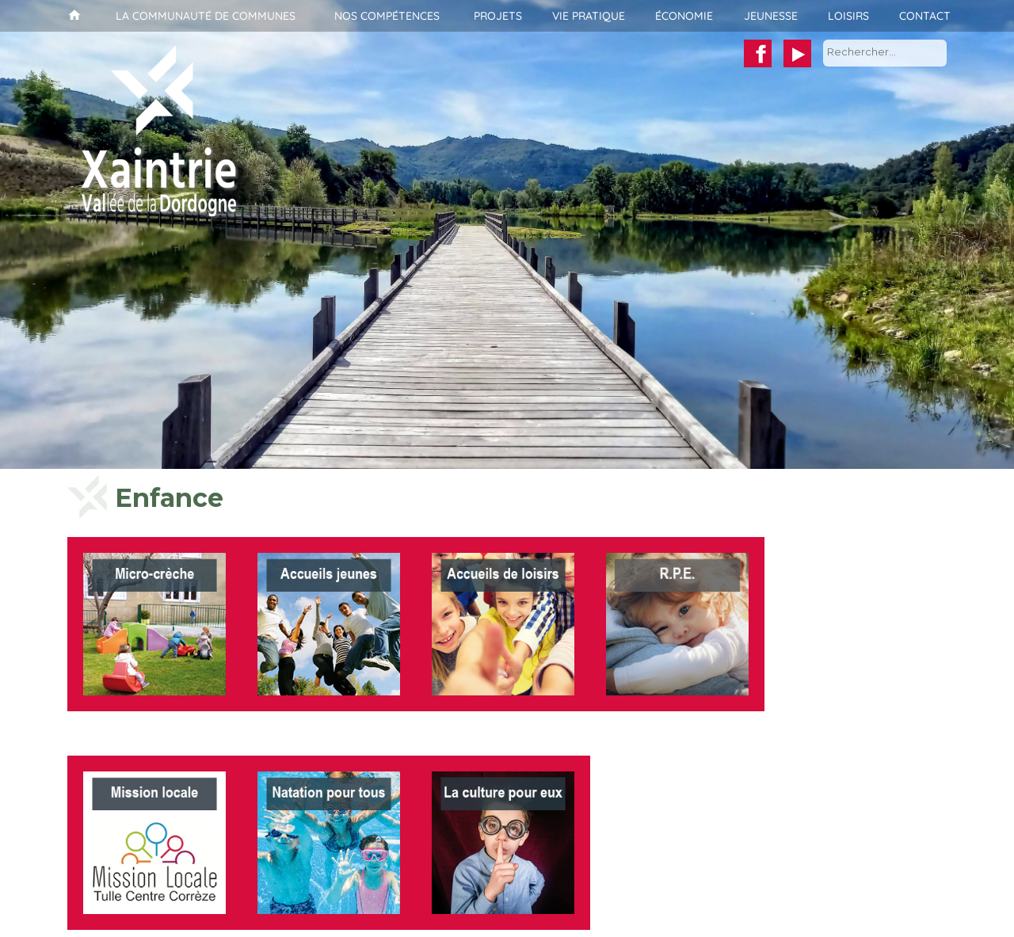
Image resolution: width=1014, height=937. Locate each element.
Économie (684, 16)
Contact (925, 16)
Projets (498, 16)
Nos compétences (387, 16)
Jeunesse (771, 16)
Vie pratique (588, 16)
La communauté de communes (205, 16)
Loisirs (848, 16)
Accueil (72, 16)
